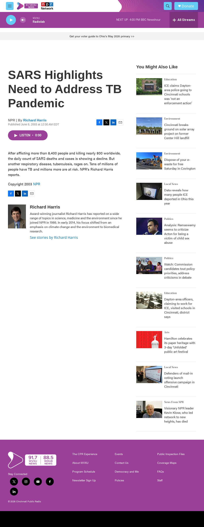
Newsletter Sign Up (84, 480)
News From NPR (174, 402)
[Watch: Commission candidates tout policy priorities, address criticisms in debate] (149, 265)
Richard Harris (35, 120)
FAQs (160, 471)
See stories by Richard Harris (54, 237)
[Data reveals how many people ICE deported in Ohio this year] (149, 191)
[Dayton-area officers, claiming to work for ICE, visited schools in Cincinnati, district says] (149, 300)
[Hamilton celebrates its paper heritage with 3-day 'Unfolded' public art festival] (149, 339)
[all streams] (184, 20)
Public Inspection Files (171, 454)
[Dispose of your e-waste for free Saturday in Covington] (149, 160)
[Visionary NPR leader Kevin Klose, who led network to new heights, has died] (149, 409)
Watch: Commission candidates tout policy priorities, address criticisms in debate (179, 271)
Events (119, 454)
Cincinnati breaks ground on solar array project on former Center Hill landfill (179, 131)
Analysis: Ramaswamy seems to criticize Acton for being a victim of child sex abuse (180, 234)
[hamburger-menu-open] (10, 6)
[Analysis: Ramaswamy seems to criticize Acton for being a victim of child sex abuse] (149, 226)
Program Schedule (83, 471)
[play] (11, 20)
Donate (188, 6)
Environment (172, 118)
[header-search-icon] (168, 6)
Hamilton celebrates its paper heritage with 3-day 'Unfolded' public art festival (179, 345)
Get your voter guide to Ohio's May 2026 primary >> (102, 36)
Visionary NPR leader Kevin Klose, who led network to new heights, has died (179, 415)
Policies (119, 480)
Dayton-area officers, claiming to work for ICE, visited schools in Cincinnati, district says (179, 308)
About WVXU (80, 462)
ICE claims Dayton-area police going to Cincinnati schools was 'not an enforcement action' (178, 94)
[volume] (23, 20)
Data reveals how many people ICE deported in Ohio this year (179, 196)
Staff (160, 480)
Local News (171, 184)
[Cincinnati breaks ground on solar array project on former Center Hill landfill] (149, 126)
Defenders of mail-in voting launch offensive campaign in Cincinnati (179, 380)
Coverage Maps (167, 462)
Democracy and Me (127, 471)
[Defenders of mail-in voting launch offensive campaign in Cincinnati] (149, 374)
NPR (36, 183)
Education (170, 79)
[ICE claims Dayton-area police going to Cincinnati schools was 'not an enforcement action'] (149, 86)
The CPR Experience (84, 454)
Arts (166, 332)
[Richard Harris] (17, 216)
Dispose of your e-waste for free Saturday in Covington (179, 164)
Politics (168, 219)
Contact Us (121, 462)
